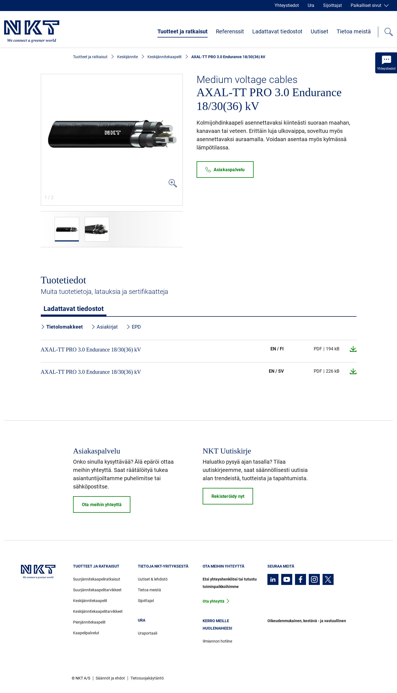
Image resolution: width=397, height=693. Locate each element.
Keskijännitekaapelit (164, 57)
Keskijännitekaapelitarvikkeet (98, 611)
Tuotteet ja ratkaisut (182, 31)
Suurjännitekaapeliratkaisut (96, 579)
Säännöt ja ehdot (110, 678)
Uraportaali (147, 633)
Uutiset (319, 31)
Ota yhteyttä (213, 601)
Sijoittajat (332, 5)
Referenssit (230, 31)
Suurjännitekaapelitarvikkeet (97, 590)
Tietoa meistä (354, 31)
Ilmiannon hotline (217, 641)
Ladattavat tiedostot (277, 31)
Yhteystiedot (287, 5)
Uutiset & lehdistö (153, 579)
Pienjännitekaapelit (89, 622)
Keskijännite (127, 57)
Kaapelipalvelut (86, 633)
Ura (311, 5)
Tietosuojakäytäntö (147, 678)
